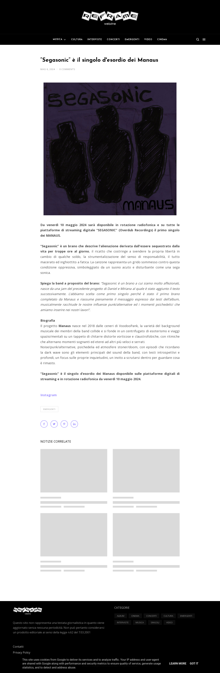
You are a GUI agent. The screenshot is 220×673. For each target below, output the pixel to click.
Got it (194, 663)
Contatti (18, 646)
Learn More (177, 663)
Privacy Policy (21, 652)
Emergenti (49, 409)
